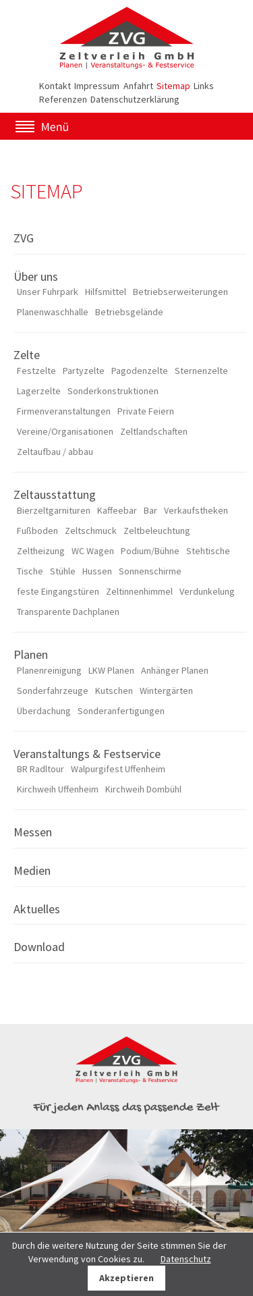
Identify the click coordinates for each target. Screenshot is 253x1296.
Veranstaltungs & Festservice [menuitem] (87, 753)
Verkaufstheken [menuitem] (196, 510)
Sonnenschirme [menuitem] (150, 571)
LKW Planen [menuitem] (111, 670)
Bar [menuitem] (150, 510)
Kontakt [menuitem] (55, 86)
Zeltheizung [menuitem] (41, 551)
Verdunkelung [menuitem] (207, 591)
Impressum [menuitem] (96, 86)
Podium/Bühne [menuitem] (150, 551)
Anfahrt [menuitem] (138, 86)
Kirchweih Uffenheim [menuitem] (58, 789)
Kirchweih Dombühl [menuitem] (143, 789)
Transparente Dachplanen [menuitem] (68, 611)
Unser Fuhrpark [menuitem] (47, 292)
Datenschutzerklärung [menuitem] (134, 99)
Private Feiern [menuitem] (145, 411)
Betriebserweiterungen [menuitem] (180, 292)
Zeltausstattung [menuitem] (54, 494)
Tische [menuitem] (30, 571)
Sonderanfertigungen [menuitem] (121, 711)
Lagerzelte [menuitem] (39, 391)
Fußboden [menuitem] (37, 530)
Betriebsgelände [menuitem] (129, 312)
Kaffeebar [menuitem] (117, 510)
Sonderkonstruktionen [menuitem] (113, 391)
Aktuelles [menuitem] (36, 909)
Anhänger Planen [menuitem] (174, 670)
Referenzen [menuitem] (63, 99)
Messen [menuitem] (32, 832)
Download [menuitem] (39, 946)
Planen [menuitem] (30, 654)
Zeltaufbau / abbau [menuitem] (55, 452)
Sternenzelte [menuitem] (201, 370)
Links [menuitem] (204, 86)
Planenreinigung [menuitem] (49, 670)
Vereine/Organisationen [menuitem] (65, 431)
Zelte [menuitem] (26, 354)
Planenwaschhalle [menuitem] (52, 312)
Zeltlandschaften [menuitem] (154, 431)
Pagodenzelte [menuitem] (139, 370)
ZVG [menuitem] (23, 238)
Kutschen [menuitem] (114, 690)
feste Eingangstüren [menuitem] (58, 591)
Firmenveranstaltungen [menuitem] (64, 411)
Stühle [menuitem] (63, 571)
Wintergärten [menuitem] (166, 690)
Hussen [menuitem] (97, 571)
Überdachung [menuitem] (44, 711)
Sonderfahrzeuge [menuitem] (52, 690)
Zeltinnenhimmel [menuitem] (139, 591)
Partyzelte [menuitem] (84, 370)
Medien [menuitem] (32, 870)
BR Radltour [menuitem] (40, 769)
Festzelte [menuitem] (36, 370)
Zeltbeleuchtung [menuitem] (156, 530)
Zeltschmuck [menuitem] (91, 530)
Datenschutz (186, 1259)
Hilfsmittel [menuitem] (105, 292)
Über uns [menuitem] (35, 276)
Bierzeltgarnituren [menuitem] (53, 510)
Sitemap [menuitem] (173, 86)
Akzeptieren (126, 1278)
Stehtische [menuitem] (208, 551)
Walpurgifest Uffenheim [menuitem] (118, 769)
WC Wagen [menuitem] (93, 551)
